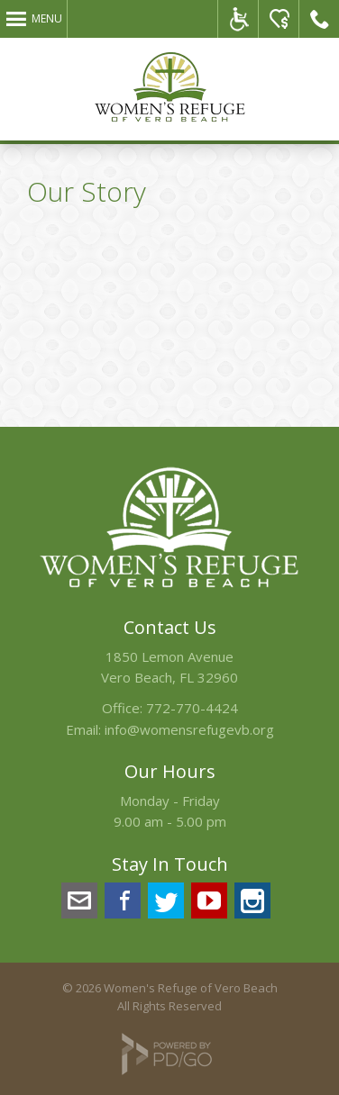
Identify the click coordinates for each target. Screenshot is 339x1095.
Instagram (252, 900)
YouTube (209, 900)
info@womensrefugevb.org (189, 729)
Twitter (166, 900)
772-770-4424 (192, 708)
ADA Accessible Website (238, 19)
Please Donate (279, 19)
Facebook (123, 900)
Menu (47, 18)
